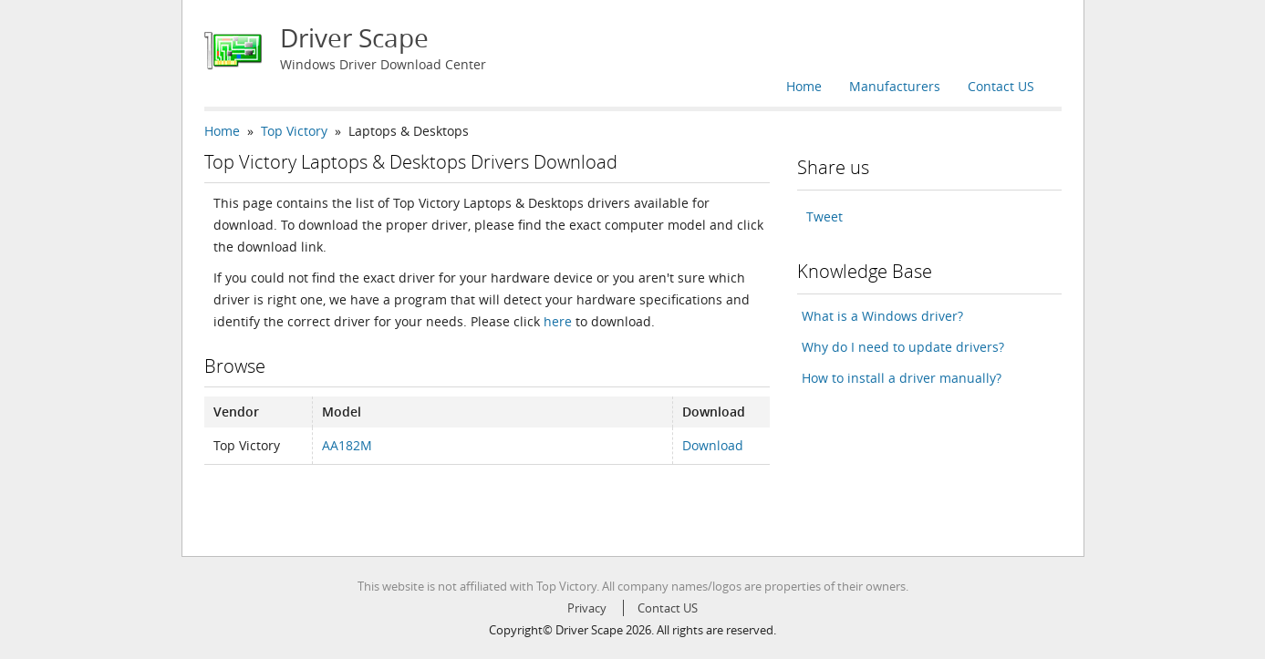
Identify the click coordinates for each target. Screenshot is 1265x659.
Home (804, 86)
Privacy (587, 608)
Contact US (1001, 86)
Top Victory (294, 130)
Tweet (824, 216)
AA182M (347, 445)
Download (712, 445)
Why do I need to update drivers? (903, 346)
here (558, 321)
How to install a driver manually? (901, 377)
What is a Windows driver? (882, 315)
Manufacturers (894, 86)
